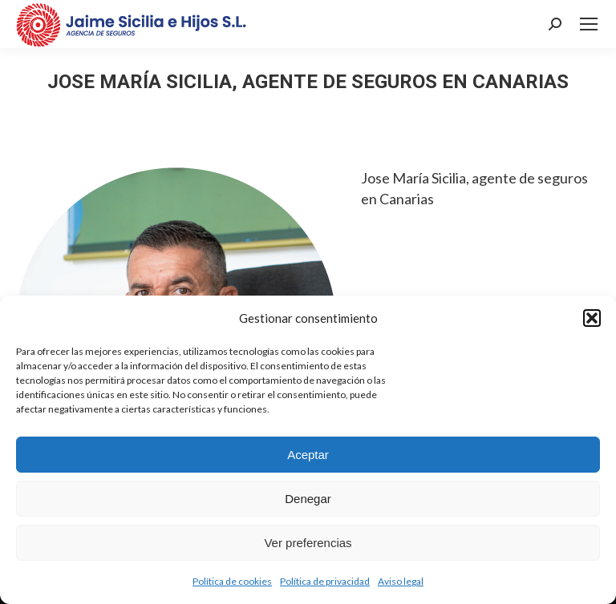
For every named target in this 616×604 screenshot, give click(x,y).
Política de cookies (232, 581)
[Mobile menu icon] (589, 24)
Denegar (308, 498)
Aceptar (308, 454)
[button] (592, 318)
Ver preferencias (307, 543)
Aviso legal (401, 581)
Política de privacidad (325, 581)
